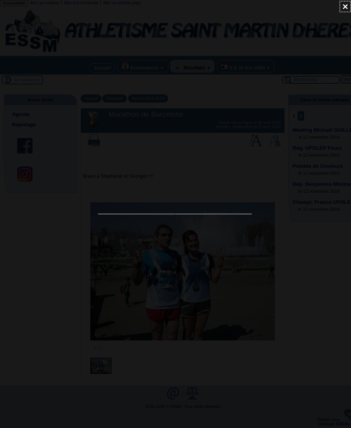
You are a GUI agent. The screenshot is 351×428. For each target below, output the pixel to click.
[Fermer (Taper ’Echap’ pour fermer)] (345, 7)
